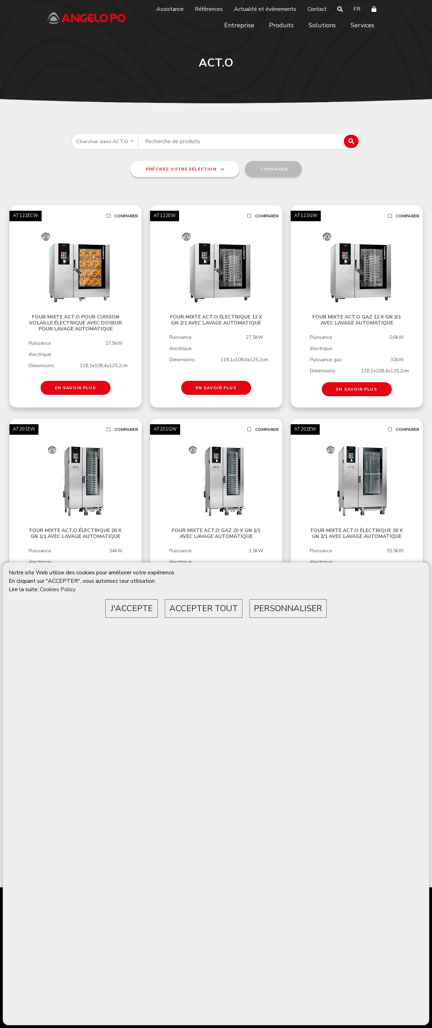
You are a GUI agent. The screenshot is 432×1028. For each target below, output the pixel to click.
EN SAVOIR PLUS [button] (75, 388)
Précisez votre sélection (184, 169)
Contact (317, 9)
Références (209, 9)
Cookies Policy (58, 589)
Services (362, 25)
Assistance (170, 9)
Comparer (122, 216)
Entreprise (239, 25)
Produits (281, 25)
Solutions (322, 25)
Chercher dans (103, 141)
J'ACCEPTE (132, 608)
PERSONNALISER (288, 608)
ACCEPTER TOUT (203, 608)
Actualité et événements (265, 9)
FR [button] (356, 9)
